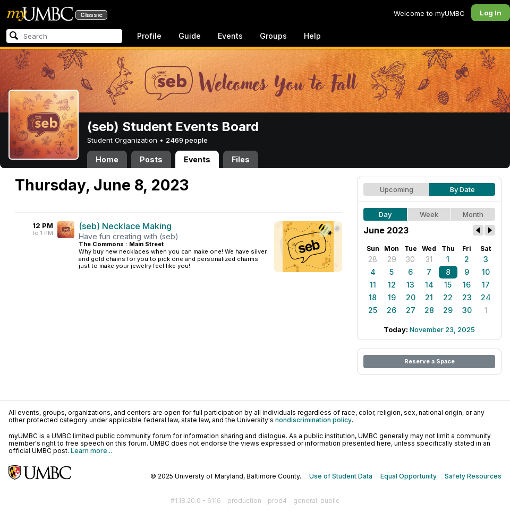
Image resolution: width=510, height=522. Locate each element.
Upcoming (396, 189)
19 (392, 297)
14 (429, 284)
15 (448, 284)
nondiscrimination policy (313, 420)
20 (410, 297)
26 (391, 310)
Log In (491, 12)
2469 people (187, 140)
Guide (189, 35)
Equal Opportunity (408, 476)
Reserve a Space (429, 361)
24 (486, 297)
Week (429, 214)
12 (392, 284)
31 (429, 259)
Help (312, 35)
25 (372, 310)
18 (373, 297)
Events (230, 35)
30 (410, 259)
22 (448, 297)
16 (467, 284)
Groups (273, 35)
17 (486, 284)
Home (107, 159)
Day (385, 214)
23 (467, 297)
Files (241, 159)
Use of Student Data (340, 476)
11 (373, 284)
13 (410, 284)
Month (473, 214)
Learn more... (91, 451)
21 (429, 297)
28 (372, 259)
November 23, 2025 (442, 329)
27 (410, 310)
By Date (462, 189)
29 (391, 259)
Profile (149, 35)
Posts (151, 159)
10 (486, 271)
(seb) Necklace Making (125, 226)
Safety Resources (473, 476)
